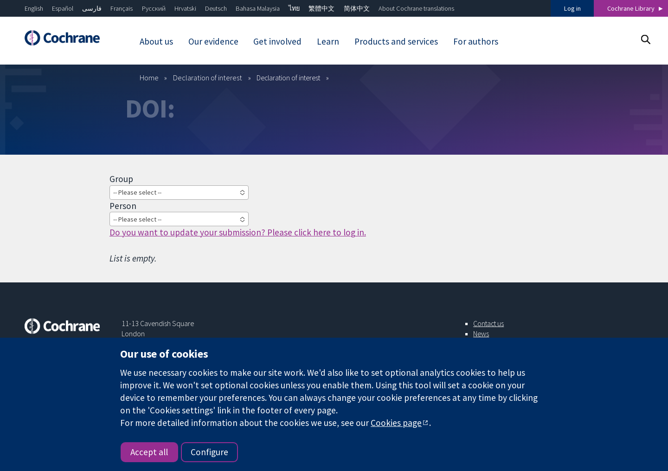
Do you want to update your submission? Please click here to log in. (237, 232)
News (481, 333)
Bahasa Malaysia (258, 8)
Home (149, 77)
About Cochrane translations (416, 8)
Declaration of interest (207, 77)
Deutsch (216, 8)
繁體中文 (321, 8)
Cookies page (396, 422)
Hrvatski (185, 8)
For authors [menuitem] (475, 41)
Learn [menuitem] (328, 41)
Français (121, 8)
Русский (154, 8)
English (34, 8)
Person (122, 205)
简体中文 (357, 8)
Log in (572, 8)
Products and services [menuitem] (396, 41)
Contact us (488, 323)
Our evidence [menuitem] (213, 41)
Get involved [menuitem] (277, 41)
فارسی (92, 8)
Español (62, 8)
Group (121, 178)
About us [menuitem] (156, 41)
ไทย (294, 8)
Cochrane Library (631, 8)
